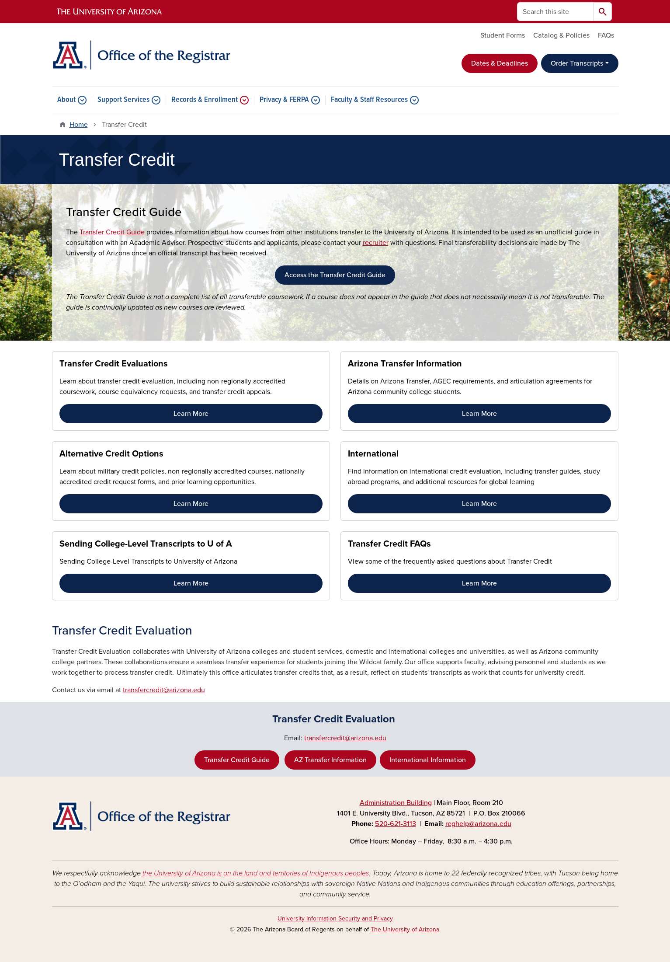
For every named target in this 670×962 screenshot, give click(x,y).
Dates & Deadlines (499, 63)
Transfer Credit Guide (112, 232)
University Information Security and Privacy (335, 918)
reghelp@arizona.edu (478, 823)
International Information (427, 760)
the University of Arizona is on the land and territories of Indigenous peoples (255, 873)
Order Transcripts (577, 63)
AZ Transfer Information (330, 760)
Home (78, 124)
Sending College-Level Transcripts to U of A (145, 544)
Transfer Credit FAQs (389, 544)
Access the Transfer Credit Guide (335, 275)
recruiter (376, 242)
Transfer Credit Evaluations (113, 364)
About (66, 100)
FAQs (606, 35)
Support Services (123, 100)
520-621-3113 (395, 823)
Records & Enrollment (204, 100)
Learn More (191, 413)
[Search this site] (555, 11)
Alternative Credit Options (111, 454)
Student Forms (502, 35)
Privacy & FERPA (284, 100)
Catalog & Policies (561, 35)
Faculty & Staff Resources (369, 100)
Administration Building (396, 802)
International (373, 454)
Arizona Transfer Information (405, 364)
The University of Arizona (405, 929)
